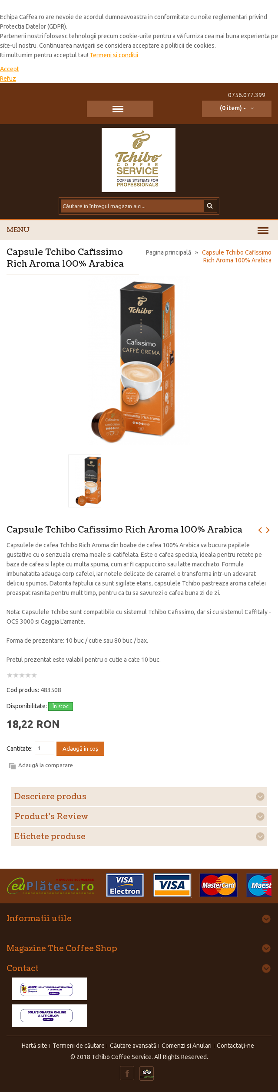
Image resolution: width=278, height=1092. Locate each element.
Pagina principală (168, 252)
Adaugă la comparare (45, 765)
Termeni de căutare (79, 1045)
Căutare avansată (133, 1045)
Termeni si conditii (113, 55)
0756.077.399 (246, 95)
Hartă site (34, 1045)
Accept (9, 68)
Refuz (8, 78)
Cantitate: (20, 748)
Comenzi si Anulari (187, 1045)
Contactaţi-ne (235, 1045)
